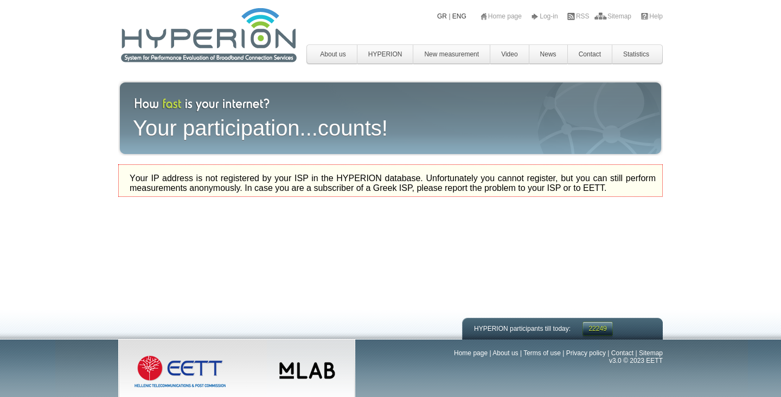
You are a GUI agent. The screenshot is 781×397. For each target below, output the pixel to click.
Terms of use (542, 353)
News (548, 54)
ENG (459, 16)
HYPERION (385, 54)
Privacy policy (586, 353)
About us (332, 54)
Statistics (636, 54)
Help (656, 16)
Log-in (550, 16)
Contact (590, 54)
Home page (505, 16)
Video (509, 54)
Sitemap (620, 16)
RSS (583, 16)
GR (442, 16)
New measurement (451, 54)
